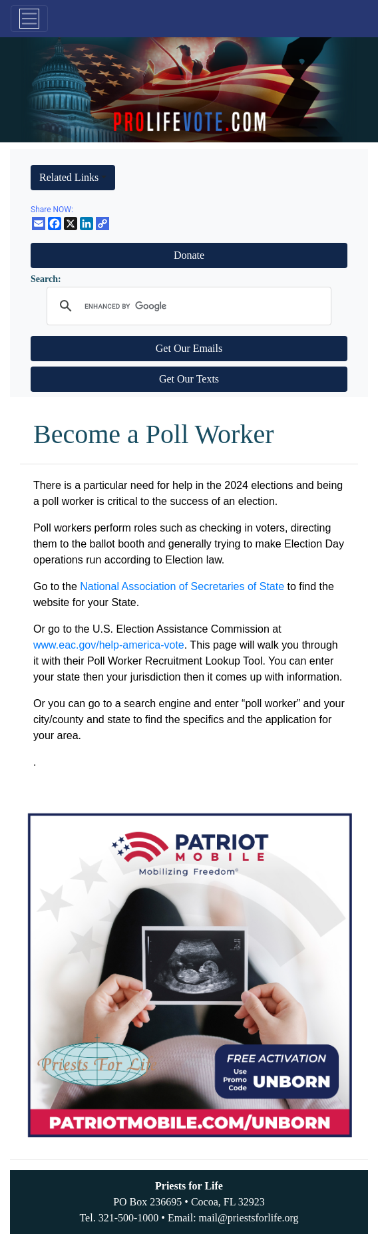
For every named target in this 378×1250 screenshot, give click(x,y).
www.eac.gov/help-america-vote (108, 645)
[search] (187, 306)
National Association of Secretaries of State (182, 586)
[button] (73, 177)
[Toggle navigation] (29, 18)
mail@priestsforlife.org (249, 1217)
